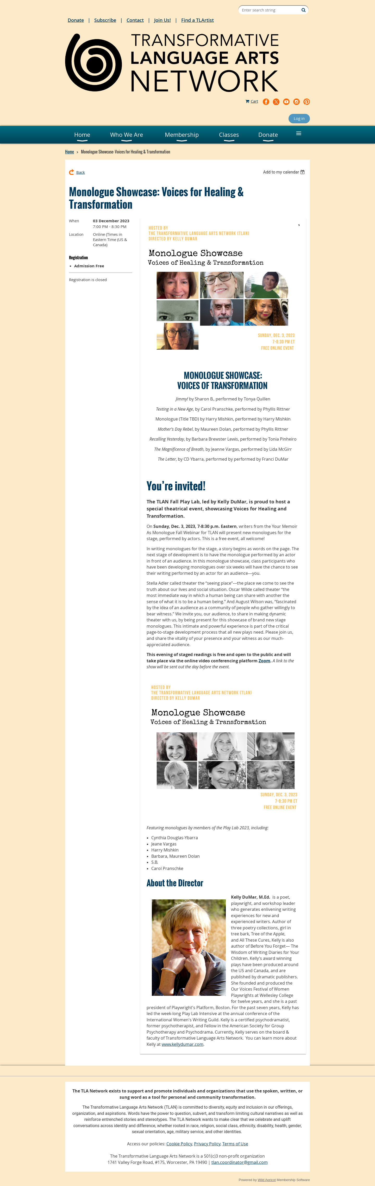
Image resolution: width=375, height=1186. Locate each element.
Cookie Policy (179, 1144)
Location (76, 234)
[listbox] (284, 172)
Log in (299, 118)
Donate (76, 20)
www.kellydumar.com (182, 1044)
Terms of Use (235, 1144)
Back (80, 172)
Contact (135, 20)
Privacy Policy (207, 1144)
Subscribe (105, 20)
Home (69, 152)
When (74, 220)
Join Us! (162, 20)
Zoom (264, 661)
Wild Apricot (267, 1180)
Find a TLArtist (197, 20)
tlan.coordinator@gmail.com (239, 1162)
